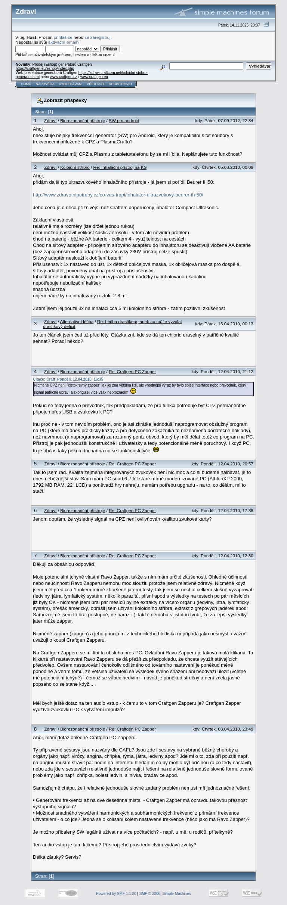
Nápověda (45, 84)
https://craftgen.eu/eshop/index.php (45, 68)
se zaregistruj (97, 37)
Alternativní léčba (77, 321)
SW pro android (124, 120)
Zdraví (50, 120)
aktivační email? (64, 42)
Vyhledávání (71, 84)
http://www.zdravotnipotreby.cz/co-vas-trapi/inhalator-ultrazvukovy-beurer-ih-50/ (118, 195)
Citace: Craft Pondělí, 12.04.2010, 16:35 (68, 379)
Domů (26, 84)
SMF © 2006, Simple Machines (165, 894)
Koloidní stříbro (75, 167)
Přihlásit (96, 84)
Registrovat (120, 84)
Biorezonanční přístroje (82, 120)
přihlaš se (63, 37)
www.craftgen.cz (63, 77)
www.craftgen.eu (94, 77)
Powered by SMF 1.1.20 (116, 894)
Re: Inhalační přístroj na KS (120, 167)
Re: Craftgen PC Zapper (132, 371)
